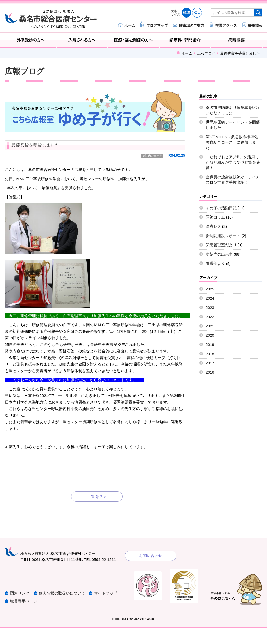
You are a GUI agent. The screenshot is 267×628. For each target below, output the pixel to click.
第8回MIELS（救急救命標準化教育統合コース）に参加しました (233, 142)
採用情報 (255, 25)
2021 (210, 326)
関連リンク (19, 593)
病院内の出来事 (152, 155)
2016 (210, 372)
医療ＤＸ (213, 226)
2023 (210, 307)
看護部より (215, 263)
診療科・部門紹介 (185, 40)
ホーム (129, 25)
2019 (210, 344)
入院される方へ (82, 40)
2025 (210, 289)
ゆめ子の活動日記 (221, 208)
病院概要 (236, 40)
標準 (186, 13)
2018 (210, 354)
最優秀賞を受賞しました (35, 145)
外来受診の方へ (30, 40)
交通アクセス (226, 25)
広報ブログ (206, 53)
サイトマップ (106, 593)
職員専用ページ (23, 601)
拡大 (197, 13)
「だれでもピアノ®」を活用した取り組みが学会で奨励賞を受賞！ (233, 162)
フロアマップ (157, 25)
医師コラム (215, 217)
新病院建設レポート (223, 235)
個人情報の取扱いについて (62, 593)
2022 (210, 317)
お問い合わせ (150, 555)
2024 (210, 298)
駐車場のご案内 (191, 25)
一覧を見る (97, 496)
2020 (210, 335)
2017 (210, 363)
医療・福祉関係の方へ (133, 40)
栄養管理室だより (221, 245)
